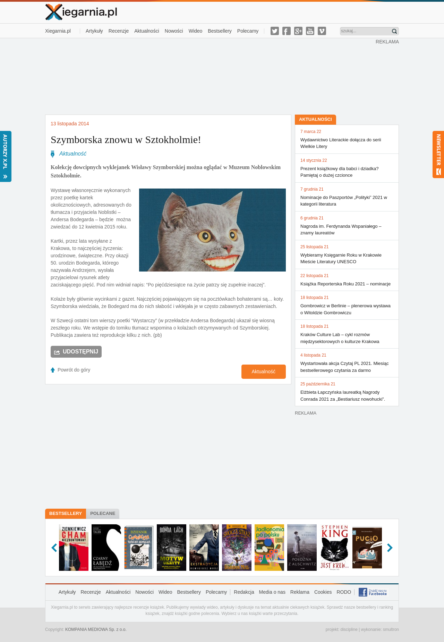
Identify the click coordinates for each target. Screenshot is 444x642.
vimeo (322, 31)
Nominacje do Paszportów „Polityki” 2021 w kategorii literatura (346, 196)
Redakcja (244, 592)
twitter (275, 31)
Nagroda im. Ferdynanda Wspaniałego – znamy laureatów (346, 225)
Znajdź (394, 31)
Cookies (323, 592)
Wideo (196, 31)
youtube (310, 31)
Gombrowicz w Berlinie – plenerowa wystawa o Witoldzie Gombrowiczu (346, 304)
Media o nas (272, 592)
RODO (343, 592)
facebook (286, 31)
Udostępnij (80, 352)
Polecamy (247, 31)
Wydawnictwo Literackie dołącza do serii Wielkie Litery (346, 138)
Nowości (174, 31)
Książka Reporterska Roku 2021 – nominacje (346, 279)
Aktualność (72, 154)
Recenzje (119, 31)
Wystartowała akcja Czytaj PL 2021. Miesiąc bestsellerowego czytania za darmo (346, 362)
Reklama (299, 592)
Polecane (102, 513)
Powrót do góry (74, 370)
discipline (348, 629)
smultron (391, 629)
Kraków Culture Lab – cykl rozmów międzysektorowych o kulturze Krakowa (346, 333)
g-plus (298, 31)
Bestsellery (219, 31)
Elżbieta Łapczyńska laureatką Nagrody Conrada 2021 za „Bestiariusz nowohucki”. (346, 391)
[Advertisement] (210, 75)
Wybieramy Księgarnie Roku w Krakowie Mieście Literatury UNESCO (346, 254)
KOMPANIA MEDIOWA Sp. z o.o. (96, 629)
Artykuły (94, 31)
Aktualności (146, 31)
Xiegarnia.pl (58, 31)
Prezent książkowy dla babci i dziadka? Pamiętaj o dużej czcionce (346, 167)
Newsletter (438, 154)
